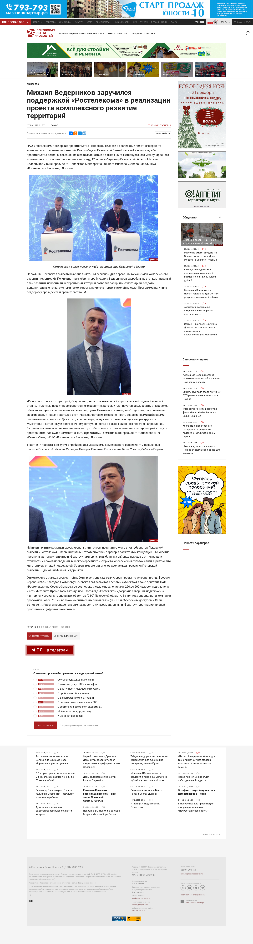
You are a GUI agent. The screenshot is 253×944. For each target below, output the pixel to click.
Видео (174, 22)
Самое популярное (195, 359)
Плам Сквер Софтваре (195, 903)
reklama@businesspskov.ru (192, 874)
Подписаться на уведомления (193, 895)
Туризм (144, 22)
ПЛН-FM (224, 22)
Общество (51, 22)
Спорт (89, 22)
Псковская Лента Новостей (54, 627)
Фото (102, 33)
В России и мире (159, 22)
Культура (78, 22)
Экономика (65, 22)
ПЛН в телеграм (50, 650)
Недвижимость (121, 22)
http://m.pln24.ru (138, 911)
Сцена (82, 33)
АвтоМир (63, 33)
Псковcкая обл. (13, 22)
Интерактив (93, 33)
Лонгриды (137, 33)
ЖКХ (135, 22)
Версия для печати (67, 636)
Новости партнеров (196, 543)
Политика (37, 22)
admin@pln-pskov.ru (140, 905)
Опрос (127, 33)
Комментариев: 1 (41, 636)
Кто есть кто (149, 33)
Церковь (73, 33)
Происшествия (103, 22)
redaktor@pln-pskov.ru (141, 898)
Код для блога (163, 133)
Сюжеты (111, 33)
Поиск (249, 33)
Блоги (119, 33)
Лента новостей (211, 835)
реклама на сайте (242, 22)
